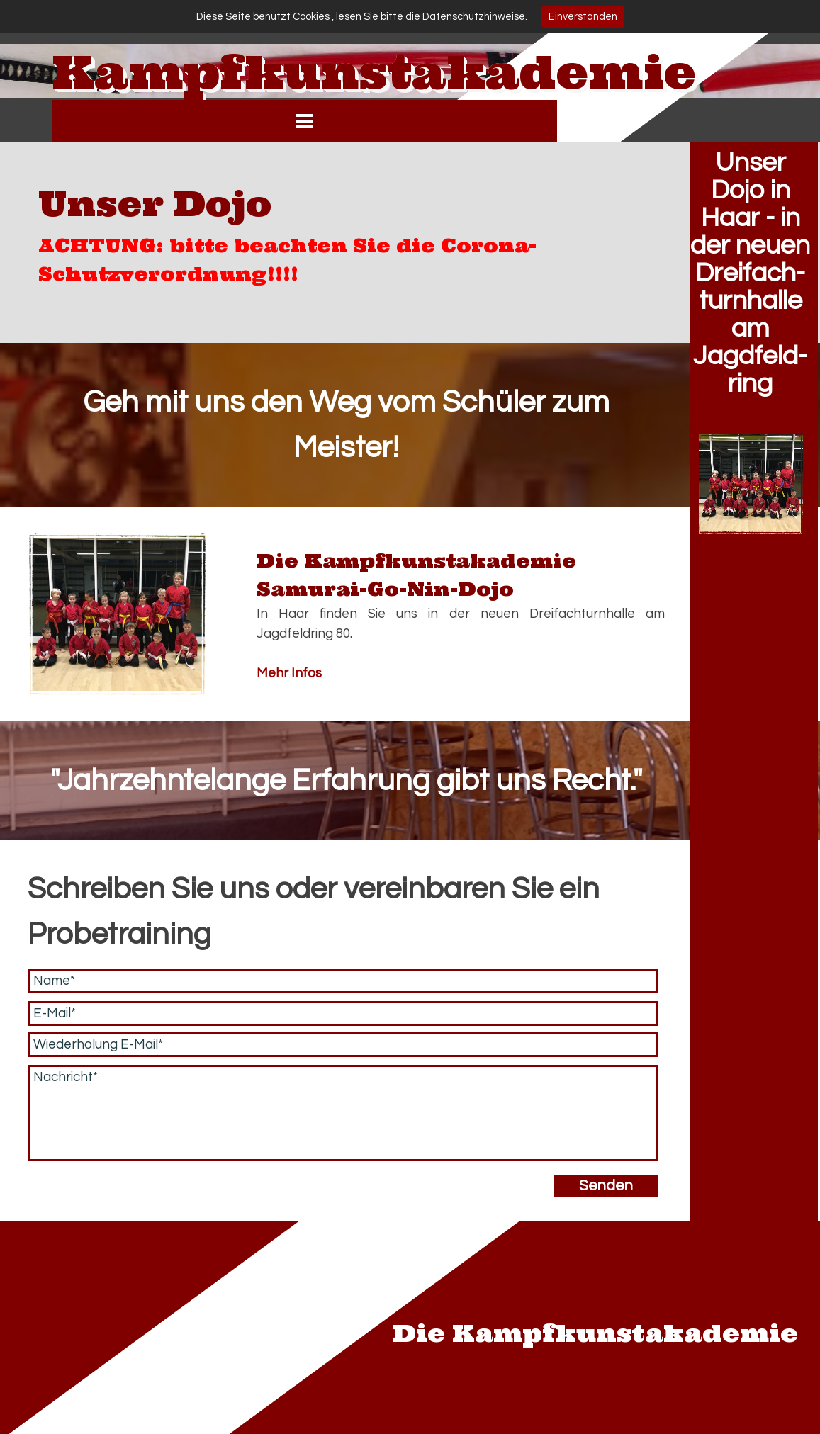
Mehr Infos (289, 673)
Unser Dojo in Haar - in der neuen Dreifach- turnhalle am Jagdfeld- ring (750, 273)
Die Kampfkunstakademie (595, 1332)
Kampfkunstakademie (374, 72)
